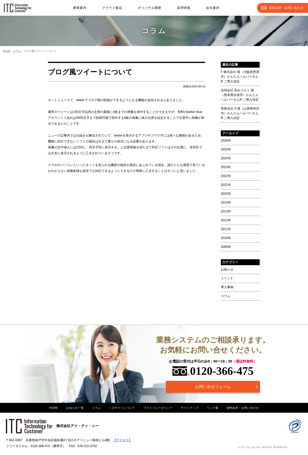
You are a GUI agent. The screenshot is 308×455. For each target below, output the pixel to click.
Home (6, 51)
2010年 (226, 238)
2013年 (226, 211)
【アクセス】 (122, 440)
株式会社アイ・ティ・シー (52, 426)
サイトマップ (190, 407)
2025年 (226, 149)
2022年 (226, 176)
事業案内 (79, 7)
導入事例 (227, 287)
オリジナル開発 (149, 7)
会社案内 (212, 7)
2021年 (226, 184)
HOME (53, 407)
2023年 (226, 167)
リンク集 (212, 407)
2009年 (226, 246)
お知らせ (227, 269)
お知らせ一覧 (75, 407)
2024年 (226, 158)
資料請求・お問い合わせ (242, 407)
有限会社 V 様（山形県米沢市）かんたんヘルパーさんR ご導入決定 (240, 113)
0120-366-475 (213, 371)
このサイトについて (122, 407)
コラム (17, 51)
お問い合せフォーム (213, 387)
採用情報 (183, 7)
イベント (227, 278)
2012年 (226, 220)
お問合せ (286, 8)
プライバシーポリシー (158, 407)
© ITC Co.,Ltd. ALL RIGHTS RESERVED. (263, 447)
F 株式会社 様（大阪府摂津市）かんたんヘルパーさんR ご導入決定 (240, 76)
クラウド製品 (112, 7)
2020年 (226, 193)
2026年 (226, 140)
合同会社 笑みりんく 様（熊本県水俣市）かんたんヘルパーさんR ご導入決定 (239, 95)
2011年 (226, 229)
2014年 (226, 202)
